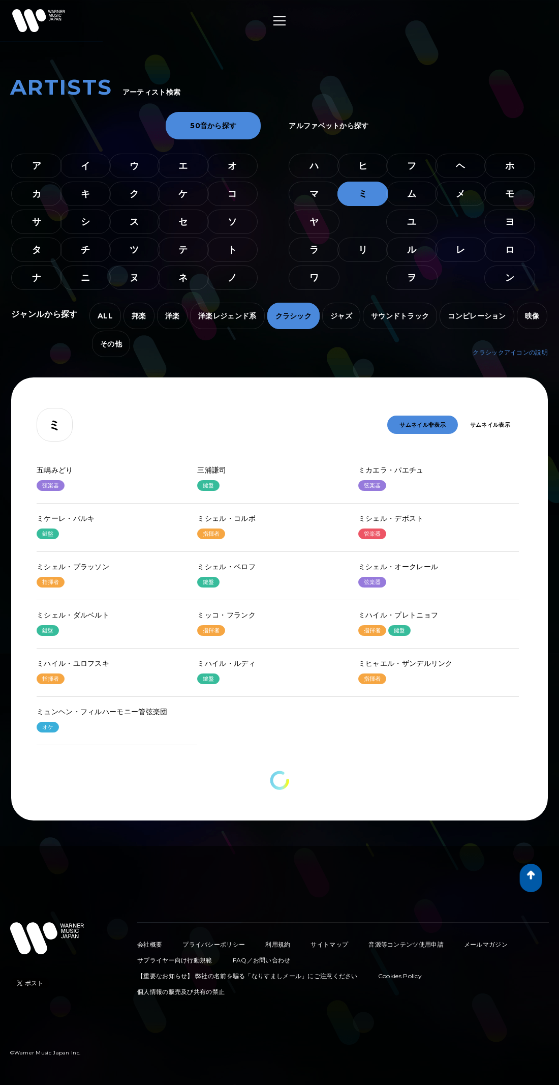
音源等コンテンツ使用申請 (406, 944)
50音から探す (213, 125)
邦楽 (139, 315)
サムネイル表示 (490, 424)
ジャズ (341, 315)
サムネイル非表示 (422, 424)
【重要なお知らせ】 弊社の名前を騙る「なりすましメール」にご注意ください (247, 976)
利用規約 (277, 944)
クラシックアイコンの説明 (510, 352)
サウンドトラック (400, 315)
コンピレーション (477, 315)
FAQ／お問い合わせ (262, 960)
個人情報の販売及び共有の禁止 (181, 991)
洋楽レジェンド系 (227, 315)
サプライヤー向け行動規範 (174, 960)
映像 (532, 315)
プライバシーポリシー (213, 944)
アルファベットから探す (328, 125)
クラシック (293, 315)
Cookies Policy (400, 976)
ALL (105, 315)
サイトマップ (329, 944)
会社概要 (149, 944)
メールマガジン (486, 944)
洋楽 (172, 315)
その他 (111, 343)
